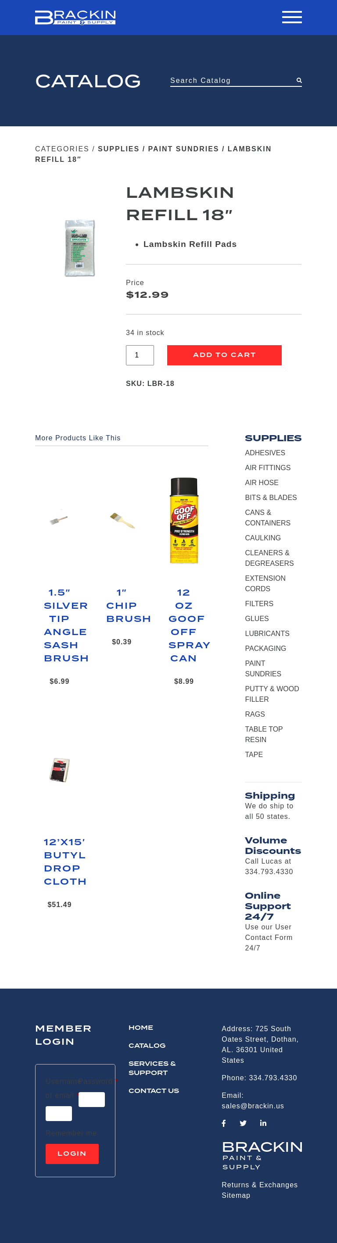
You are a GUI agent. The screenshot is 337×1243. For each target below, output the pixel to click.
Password (98, 1080)
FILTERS (259, 603)
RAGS (255, 714)
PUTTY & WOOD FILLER (272, 694)
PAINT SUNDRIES (183, 149)
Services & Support (152, 1068)
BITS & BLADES (271, 497)
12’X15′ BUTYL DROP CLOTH (59, 862)
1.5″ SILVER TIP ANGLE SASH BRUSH (59, 625)
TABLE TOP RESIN (264, 734)
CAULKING (263, 538)
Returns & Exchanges (260, 1185)
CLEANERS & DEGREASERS (269, 558)
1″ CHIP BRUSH (122, 606)
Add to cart (224, 355)
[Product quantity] (140, 355)
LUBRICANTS (267, 633)
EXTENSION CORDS (265, 584)
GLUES (257, 618)
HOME (141, 1028)
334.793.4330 (273, 1078)
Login (72, 1154)
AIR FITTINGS (267, 467)
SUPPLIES (119, 149)
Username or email (64, 1088)
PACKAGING (265, 648)
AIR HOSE (261, 482)
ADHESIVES (265, 453)
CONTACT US (154, 1091)
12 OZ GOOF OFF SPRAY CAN (184, 625)
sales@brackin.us (253, 1106)
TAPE (254, 754)
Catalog (147, 1046)
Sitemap (236, 1195)
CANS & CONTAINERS (267, 518)
